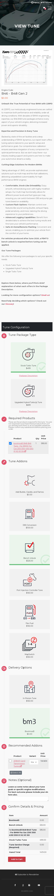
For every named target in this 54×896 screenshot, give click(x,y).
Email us (45, 295)
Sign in (36, 2)
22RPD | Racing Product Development (13, 8)
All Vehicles (46, 2)
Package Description (28, 376)
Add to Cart (16, 859)
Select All (16, 773)
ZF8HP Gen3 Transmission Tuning (19, 763)
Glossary (9, 304)
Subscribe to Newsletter (27, 874)
